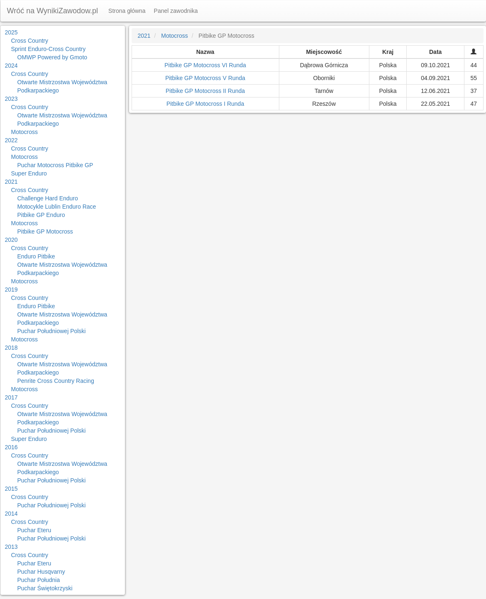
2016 (11, 447)
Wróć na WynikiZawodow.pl (52, 11)
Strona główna (127, 10)
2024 (11, 65)
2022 (11, 140)
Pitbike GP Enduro (41, 215)
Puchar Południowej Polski (51, 331)
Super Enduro (29, 173)
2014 (11, 513)
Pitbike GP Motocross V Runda (205, 78)
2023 (11, 98)
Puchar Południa (38, 580)
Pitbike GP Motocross (45, 231)
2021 (11, 181)
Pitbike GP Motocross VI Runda (205, 65)
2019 (11, 289)
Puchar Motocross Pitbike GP (55, 165)
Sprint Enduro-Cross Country (48, 49)
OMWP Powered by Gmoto (52, 57)
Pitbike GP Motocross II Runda (205, 91)
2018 (11, 347)
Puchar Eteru (34, 530)
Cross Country (29, 40)
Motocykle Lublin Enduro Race (56, 206)
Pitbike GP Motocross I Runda (205, 103)
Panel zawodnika (176, 10)
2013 (11, 546)
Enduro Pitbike (36, 256)
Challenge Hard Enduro (47, 198)
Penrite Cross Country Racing (55, 380)
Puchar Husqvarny (41, 571)
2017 (11, 397)
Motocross (24, 132)
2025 (11, 32)
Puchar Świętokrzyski (45, 588)
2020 (11, 239)
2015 (11, 488)
